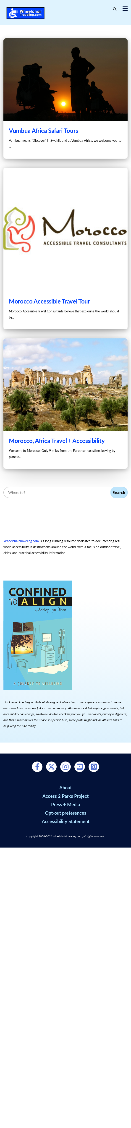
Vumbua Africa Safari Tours (43, 130)
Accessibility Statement (65, 821)
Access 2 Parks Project (65, 796)
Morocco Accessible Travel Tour (49, 301)
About (65, 787)
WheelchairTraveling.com (21, 541)
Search (119, 492)
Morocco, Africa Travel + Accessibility (57, 440)
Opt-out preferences (65, 813)
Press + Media (65, 804)
